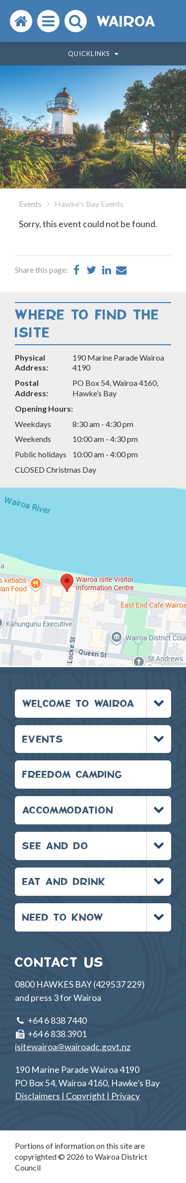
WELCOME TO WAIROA (78, 703)
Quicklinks (93, 54)
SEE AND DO (55, 845)
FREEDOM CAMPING (72, 774)
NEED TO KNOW (63, 917)
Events (30, 203)
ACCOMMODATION (68, 810)
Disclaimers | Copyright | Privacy (77, 1096)
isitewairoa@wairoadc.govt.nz (72, 1047)
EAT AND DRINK (64, 881)
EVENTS (42, 739)
